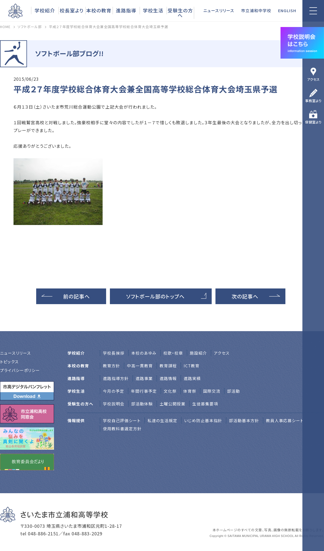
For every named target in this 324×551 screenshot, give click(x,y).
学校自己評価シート (122, 420)
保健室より (313, 122)
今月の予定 (113, 391)
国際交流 (211, 391)
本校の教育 (99, 10)
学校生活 (153, 10)
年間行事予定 (144, 391)
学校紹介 (45, 10)
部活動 (233, 391)
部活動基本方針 (244, 420)
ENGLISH (287, 10)
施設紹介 (198, 353)
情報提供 (76, 420)
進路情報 (168, 378)
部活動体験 (142, 403)
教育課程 (168, 365)
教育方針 (111, 365)
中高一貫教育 (140, 365)
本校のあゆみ (144, 353)
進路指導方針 (116, 378)
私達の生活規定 (162, 420)
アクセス (313, 79)
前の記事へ (76, 296)
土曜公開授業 (172, 403)
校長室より (72, 10)
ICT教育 (192, 365)
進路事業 (144, 378)
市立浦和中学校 (256, 10)
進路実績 (192, 378)
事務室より (313, 100)
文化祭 (170, 391)
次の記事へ (245, 296)
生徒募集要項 (205, 403)
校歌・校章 (173, 353)
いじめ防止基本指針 (203, 420)
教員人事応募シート (285, 420)
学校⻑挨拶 (113, 353)
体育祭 (189, 391)
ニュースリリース (218, 10)
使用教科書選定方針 (122, 428)
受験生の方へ (180, 13)
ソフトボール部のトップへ (155, 296)
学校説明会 (113, 403)
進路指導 (126, 10)
